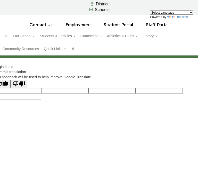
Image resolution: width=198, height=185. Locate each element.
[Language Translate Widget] (171, 12)
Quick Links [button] (67, 49)
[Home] (14, 36)
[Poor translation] (19, 88)
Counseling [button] (108, 36)
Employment (78, 24)
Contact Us (41, 24)
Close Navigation (112, 51)
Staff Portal (157, 24)
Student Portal (118, 24)
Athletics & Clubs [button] (141, 36)
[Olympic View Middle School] (99, 18)
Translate (177, 17)
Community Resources (30, 49)
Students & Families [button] (71, 36)
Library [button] (172, 36)
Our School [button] (35, 36)
